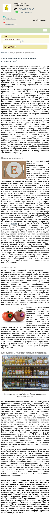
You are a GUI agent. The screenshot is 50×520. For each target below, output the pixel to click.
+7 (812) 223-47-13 (9, 19)
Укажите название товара (11, 39)
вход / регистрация (40, 20)
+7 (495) (26, 9)
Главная (4, 52)
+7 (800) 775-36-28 (9, 24)
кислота (14, 224)
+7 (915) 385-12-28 (25, 12)
